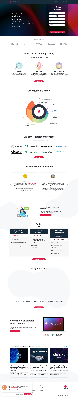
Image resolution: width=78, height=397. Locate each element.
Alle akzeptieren (28, 394)
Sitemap (41, 390)
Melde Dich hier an (60, 34)
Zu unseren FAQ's (39, 307)
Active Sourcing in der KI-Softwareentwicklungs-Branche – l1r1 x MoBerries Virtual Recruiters (19, 368)
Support (41, 388)
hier (30, 190)
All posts (66, 346)
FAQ (40, 385)
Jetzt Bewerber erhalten (39, 259)
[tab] (18, 301)
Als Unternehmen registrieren (57, 32)
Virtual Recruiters (47, 1)
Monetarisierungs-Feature (59, 75)
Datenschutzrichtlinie (15, 387)
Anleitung (41, 387)
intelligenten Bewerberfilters (19, 75)
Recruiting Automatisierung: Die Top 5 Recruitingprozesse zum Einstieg (39, 367)
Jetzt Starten (39, 157)
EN (66, 1)
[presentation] (57, 28)
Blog (64, 1)
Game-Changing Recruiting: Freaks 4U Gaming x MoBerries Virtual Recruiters (58, 367)
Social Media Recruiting (56, 1)
